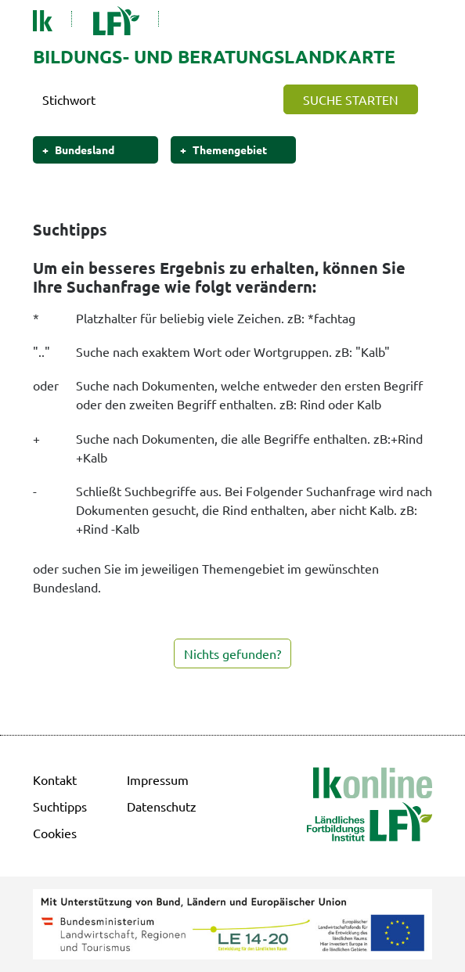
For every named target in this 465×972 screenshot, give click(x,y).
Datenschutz (161, 806)
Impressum (158, 779)
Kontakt (55, 779)
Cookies (55, 833)
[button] (350, 99)
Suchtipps (60, 806)
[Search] (152, 99)
